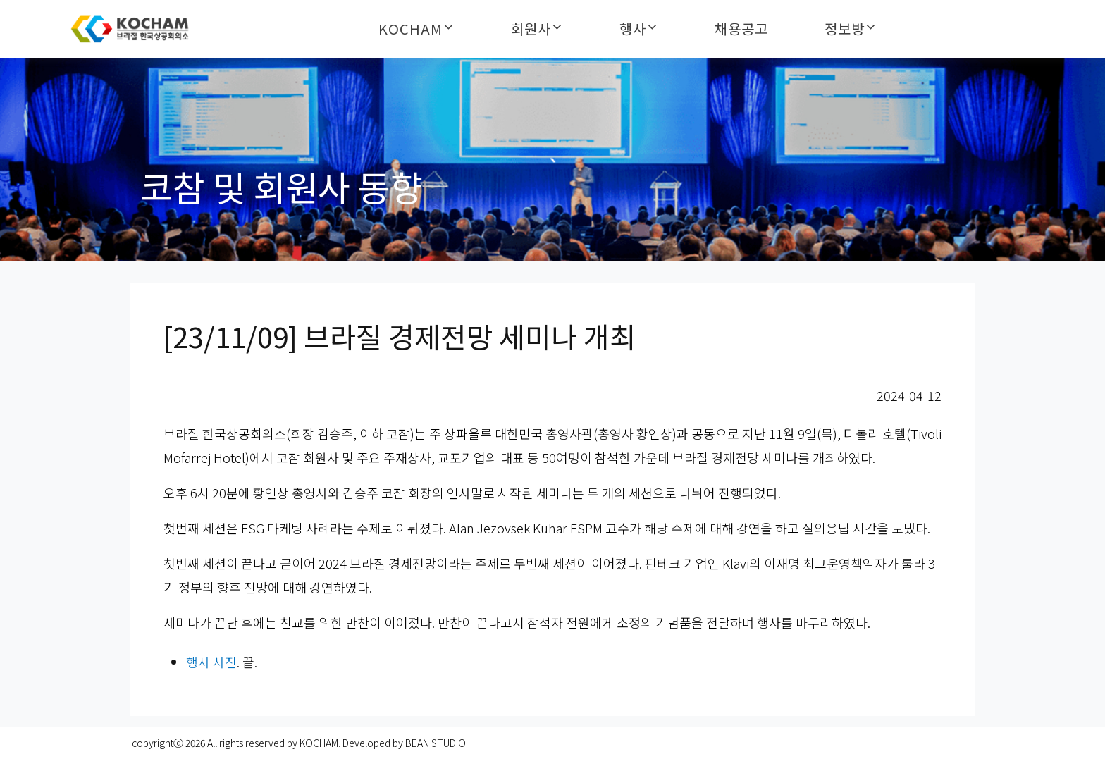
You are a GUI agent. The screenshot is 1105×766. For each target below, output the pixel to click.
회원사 (531, 29)
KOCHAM (410, 29)
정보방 (845, 29)
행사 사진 (211, 662)
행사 (632, 29)
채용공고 (741, 29)
